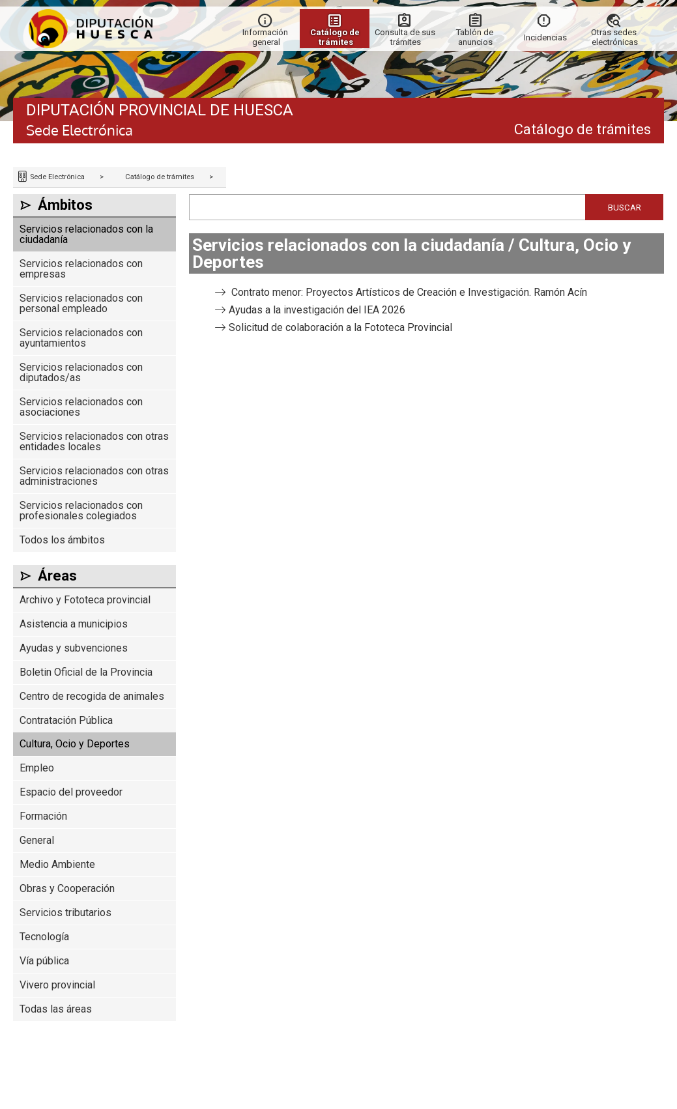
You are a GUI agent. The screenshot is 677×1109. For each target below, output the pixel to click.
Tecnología (44, 936)
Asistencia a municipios (74, 624)
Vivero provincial (57, 985)
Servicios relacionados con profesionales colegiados (81, 510)
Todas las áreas (56, 1009)
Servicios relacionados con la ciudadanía (86, 234)
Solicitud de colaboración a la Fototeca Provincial (340, 327)
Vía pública (44, 961)
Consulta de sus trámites (406, 37)
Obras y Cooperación (67, 888)
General (37, 840)
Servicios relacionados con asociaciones (81, 407)
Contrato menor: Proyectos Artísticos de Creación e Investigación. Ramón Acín (408, 292)
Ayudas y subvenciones (74, 648)
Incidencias (545, 37)
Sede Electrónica (56, 177)
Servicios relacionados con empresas (81, 268)
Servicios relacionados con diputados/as (81, 372)
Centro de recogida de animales (92, 696)
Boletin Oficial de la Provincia (86, 672)
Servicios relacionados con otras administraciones (94, 476)
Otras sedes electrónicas (615, 37)
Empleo (37, 768)
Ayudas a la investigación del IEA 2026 (317, 309)
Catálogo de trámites (159, 177)
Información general (266, 37)
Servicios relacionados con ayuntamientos (81, 337)
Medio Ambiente (57, 864)
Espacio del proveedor (71, 792)
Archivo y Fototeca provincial (85, 600)
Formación (43, 816)
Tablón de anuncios (475, 37)
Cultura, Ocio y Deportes (75, 744)
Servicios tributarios (65, 912)
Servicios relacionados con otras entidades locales (94, 441)
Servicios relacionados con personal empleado (81, 303)
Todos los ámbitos (62, 540)
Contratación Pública (66, 720)
